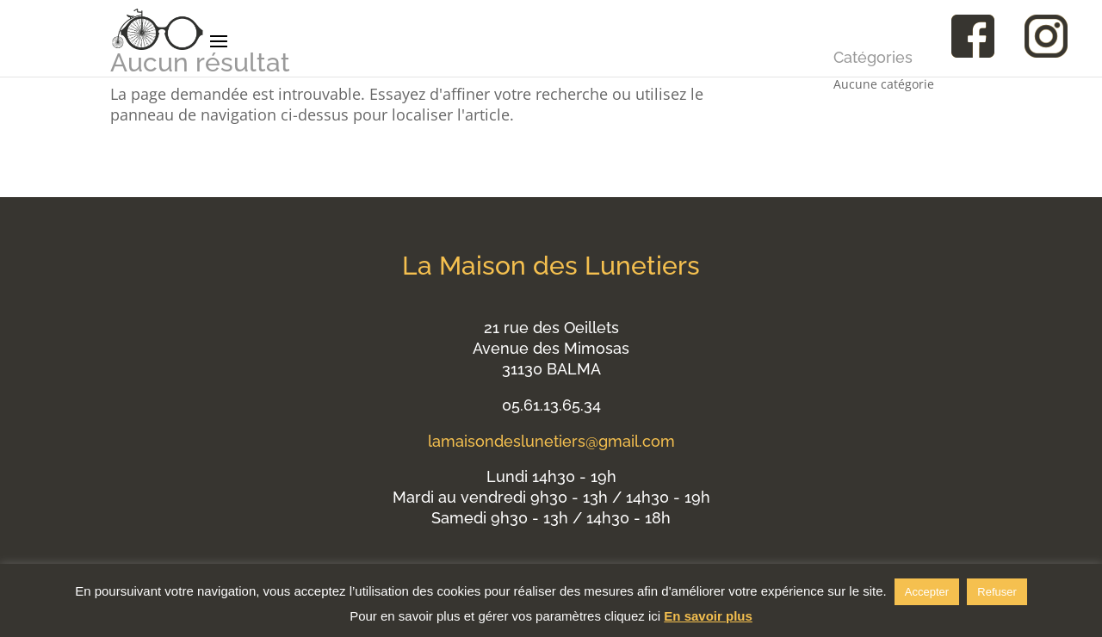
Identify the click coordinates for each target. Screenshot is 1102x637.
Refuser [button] (997, 591)
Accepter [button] (927, 591)
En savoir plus (708, 616)
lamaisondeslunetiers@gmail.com (551, 441)
